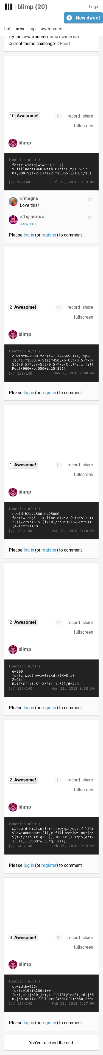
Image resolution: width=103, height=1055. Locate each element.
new (20, 28)
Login (94, 6)
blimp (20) (33, 7)
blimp (24, 143)
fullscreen (83, 125)
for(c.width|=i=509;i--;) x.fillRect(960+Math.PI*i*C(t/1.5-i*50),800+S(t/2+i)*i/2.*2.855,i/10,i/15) (51, 171)
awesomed (51, 28)
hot (7, 28)
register (49, 235)
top (32, 28)
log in (29, 235)
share (87, 116)
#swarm (28, 223)
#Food (63, 43)
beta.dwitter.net (64, 36)
